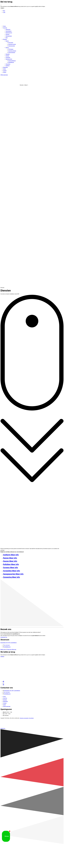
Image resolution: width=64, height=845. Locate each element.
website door (13, 728)
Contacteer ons (4, 637)
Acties (4, 704)
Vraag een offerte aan (11, 649)
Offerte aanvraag (4, 74)
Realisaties (5, 701)
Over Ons (5, 698)
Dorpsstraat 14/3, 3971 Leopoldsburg (9, 642)
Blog (4, 10)
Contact (4, 703)
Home (4, 696)
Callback (2, 656)
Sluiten (2, 8)
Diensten (5, 699)
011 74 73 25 (7, 645)
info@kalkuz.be (7, 646)
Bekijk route (3, 649)
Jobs (4, 12)
